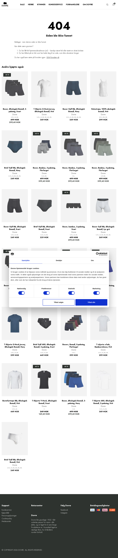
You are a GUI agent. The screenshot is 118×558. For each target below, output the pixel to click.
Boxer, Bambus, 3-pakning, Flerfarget (44, 169)
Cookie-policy (7, 518)
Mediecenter (6, 521)
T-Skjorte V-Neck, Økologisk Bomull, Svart (44, 402)
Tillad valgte (58, 302)
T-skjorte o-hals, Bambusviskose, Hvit (103, 345)
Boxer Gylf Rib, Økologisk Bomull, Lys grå (103, 228)
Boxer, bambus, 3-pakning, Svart (73, 228)
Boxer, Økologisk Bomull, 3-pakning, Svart (15, 110)
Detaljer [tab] (59, 260)
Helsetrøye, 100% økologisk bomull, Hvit (103, 110)
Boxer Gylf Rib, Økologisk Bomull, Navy (74, 110)
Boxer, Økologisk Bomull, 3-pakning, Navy (74, 402)
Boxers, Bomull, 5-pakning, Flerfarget (73, 345)
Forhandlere (72, 4)
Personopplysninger (9, 515)
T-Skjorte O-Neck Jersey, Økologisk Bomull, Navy (15, 345)
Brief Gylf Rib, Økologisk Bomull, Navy (14, 169)
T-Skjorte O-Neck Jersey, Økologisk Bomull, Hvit (44, 110)
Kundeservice (56, 4)
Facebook (64, 510)
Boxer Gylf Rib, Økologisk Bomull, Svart (15, 228)
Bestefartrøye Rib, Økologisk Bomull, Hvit (14, 402)
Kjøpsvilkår (5, 513)
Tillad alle (91, 302)
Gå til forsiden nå (52, 57)
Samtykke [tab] (26, 260)
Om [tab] (92, 260)
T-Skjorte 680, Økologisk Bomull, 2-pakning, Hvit (103, 402)
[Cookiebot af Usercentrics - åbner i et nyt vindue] (97, 254)
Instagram (64, 513)
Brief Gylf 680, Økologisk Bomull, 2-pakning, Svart (44, 345)
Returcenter (36, 505)
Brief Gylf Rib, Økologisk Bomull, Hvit (14, 461)
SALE (22, 4)
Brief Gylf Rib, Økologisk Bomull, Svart (44, 228)
